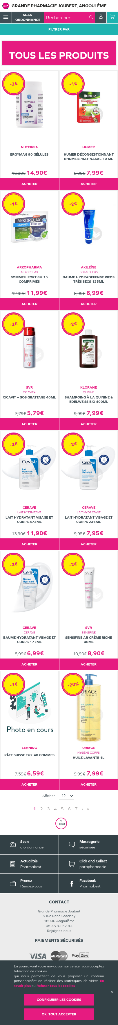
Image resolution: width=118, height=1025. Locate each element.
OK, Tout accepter (59, 1014)
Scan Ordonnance (27, 17)
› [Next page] (82, 808)
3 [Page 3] (48, 808)
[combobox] (67, 17)
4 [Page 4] (55, 808)
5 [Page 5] (62, 808)
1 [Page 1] (34, 808)
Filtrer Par (59, 29)
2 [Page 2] (41, 808)
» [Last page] (88, 808)
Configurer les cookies (59, 1000)
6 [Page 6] (69, 808)
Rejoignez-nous (59, 931)
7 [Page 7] (76, 808)
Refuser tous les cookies (56, 986)
